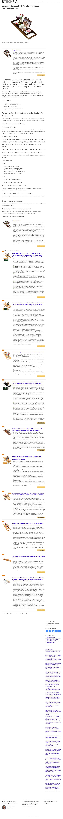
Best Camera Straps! (51, 637)
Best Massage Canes (51, 642)
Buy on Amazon (41, 75)
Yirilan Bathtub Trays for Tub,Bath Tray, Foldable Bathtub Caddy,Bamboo (27, 352)
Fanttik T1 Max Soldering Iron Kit (51, 737)
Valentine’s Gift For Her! (51, 640)
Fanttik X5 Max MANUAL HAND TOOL (52, 735)
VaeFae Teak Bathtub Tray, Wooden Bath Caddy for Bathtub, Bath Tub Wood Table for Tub (28, 557)
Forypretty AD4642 (16, 50)
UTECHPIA (11, 2)
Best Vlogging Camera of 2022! (52, 639)
